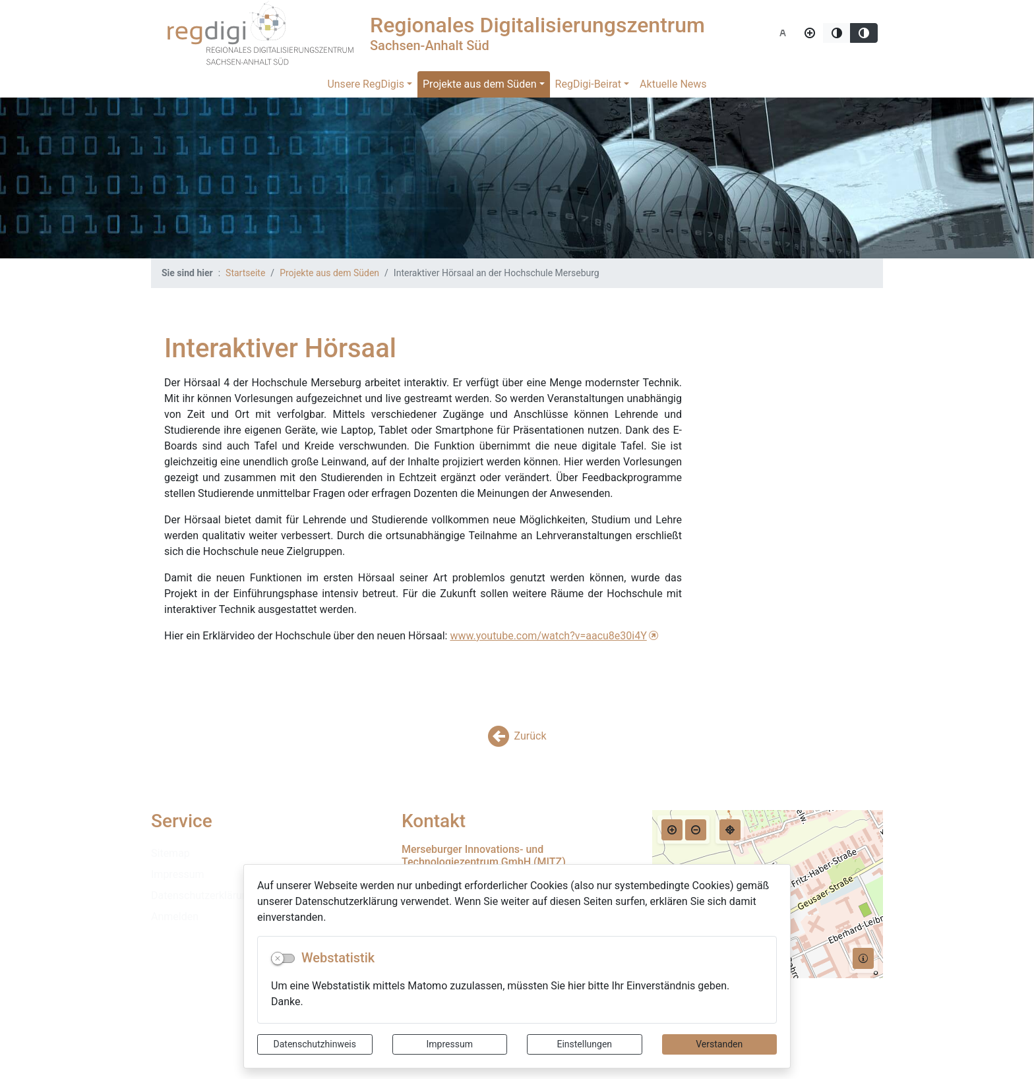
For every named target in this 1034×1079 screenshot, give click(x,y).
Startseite (245, 273)
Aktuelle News (673, 84)
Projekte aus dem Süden (480, 84)
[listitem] (266, 853)
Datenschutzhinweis (315, 1044)
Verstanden (719, 1044)
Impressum (450, 1044)
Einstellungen (584, 1044)
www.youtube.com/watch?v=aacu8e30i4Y (548, 635)
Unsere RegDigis (365, 84)
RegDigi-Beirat (588, 84)
